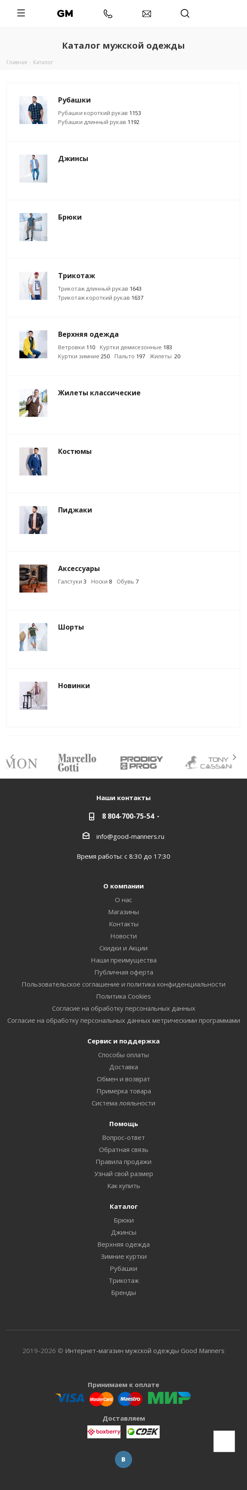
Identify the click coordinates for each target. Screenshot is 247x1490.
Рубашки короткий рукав (99, 113)
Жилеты (165, 356)
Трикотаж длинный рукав (100, 288)
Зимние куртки (124, 1256)
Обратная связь (123, 1149)
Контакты (124, 923)
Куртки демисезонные (136, 347)
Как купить (123, 1185)
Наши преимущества (124, 960)
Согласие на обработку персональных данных (123, 1008)
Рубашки (123, 1268)
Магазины (123, 911)
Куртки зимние (84, 356)
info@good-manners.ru (130, 836)
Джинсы (123, 1232)
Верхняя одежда (123, 1244)
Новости (123, 935)
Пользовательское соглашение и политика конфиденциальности (123, 984)
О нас (123, 899)
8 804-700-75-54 (128, 816)
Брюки (124, 1220)
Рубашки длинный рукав (98, 122)
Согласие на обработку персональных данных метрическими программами (123, 1020)
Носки (101, 581)
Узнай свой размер (123, 1173)
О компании (123, 886)
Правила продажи (123, 1161)
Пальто (129, 356)
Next (234, 757)
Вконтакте (123, 1459)
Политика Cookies (123, 996)
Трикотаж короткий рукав (100, 297)
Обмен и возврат (123, 1078)
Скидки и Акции (123, 948)
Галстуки (72, 581)
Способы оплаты (123, 1054)
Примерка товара (123, 1090)
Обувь (128, 581)
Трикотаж (123, 1280)
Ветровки (76, 347)
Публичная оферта (123, 972)
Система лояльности (123, 1103)
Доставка (123, 1066)
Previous (12, 757)
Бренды (123, 1292)
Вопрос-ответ (123, 1137)
